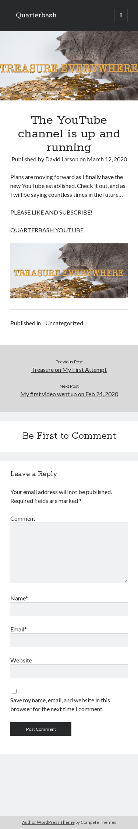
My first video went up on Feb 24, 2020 (69, 393)
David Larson (61, 158)
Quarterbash (36, 15)
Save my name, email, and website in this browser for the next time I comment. (60, 704)
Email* (18, 629)
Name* (19, 598)
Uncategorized (64, 322)
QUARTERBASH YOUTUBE (47, 229)
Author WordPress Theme (48, 822)
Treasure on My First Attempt (69, 369)
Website (21, 660)
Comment (22, 518)
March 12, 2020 (107, 158)
